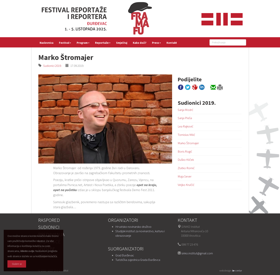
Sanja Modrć (185, 110)
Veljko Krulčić (186, 185)
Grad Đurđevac (124, 255)
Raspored (49, 220)
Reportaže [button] (103, 42)
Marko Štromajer (188, 143)
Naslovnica (46, 42)
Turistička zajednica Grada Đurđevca (137, 260)
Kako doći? (139, 42)
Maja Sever (184, 176)
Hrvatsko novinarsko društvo (133, 227)
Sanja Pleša (185, 118)
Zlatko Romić (186, 168)
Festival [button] (65, 42)
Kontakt (172, 42)
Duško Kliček (186, 160)
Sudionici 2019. (51, 66)
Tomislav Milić (186, 135)
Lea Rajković (185, 126)
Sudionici (49, 227)
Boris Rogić (185, 151)
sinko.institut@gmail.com (197, 253)
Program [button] (83, 42)
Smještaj (121, 42)
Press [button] (156, 42)
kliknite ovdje (27, 251)
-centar (237, 270)
